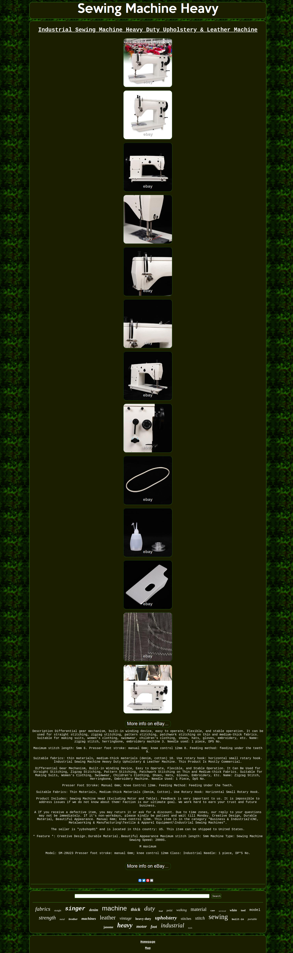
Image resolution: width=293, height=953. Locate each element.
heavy (124, 925)
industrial (172, 925)
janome (108, 927)
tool (243, 910)
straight (57, 910)
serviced (222, 911)
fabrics (42, 909)
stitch (200, 918)
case (212, 910)
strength (47, 918)
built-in (238, 919)
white (233, 910)
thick (135, 909)
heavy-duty (143, 919)
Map (148, 948)
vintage (125, 918)
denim (93, 910)
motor (141, 926)
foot (154, 926)
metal (62, 919)
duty (149, 908)
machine (114, 908)
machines (88, 919)
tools (190, 928)
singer (75, 909)
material (199, 909)
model (254, 910)
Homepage (147, 942)
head (161, 911)
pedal (169, 910)
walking (181, 910)
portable (252, 919)
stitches (186, 919)
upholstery (166, 918)
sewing (218, 917)
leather (108, 917)
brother (73, 919)
